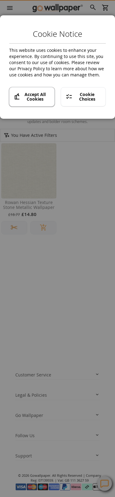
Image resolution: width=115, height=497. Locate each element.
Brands (26, 19)
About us (22, 380)
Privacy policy (26, 333)
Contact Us (33, 460)
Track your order (29, 295)
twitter (31, 419)
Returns (22, 304)
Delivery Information (32, 286)
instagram (43, 419)
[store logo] (57, 8)
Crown (45, 19)
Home (8, 19)
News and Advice (29, 371)
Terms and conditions (33, 342)
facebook (19, 419)
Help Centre (34, 449)
